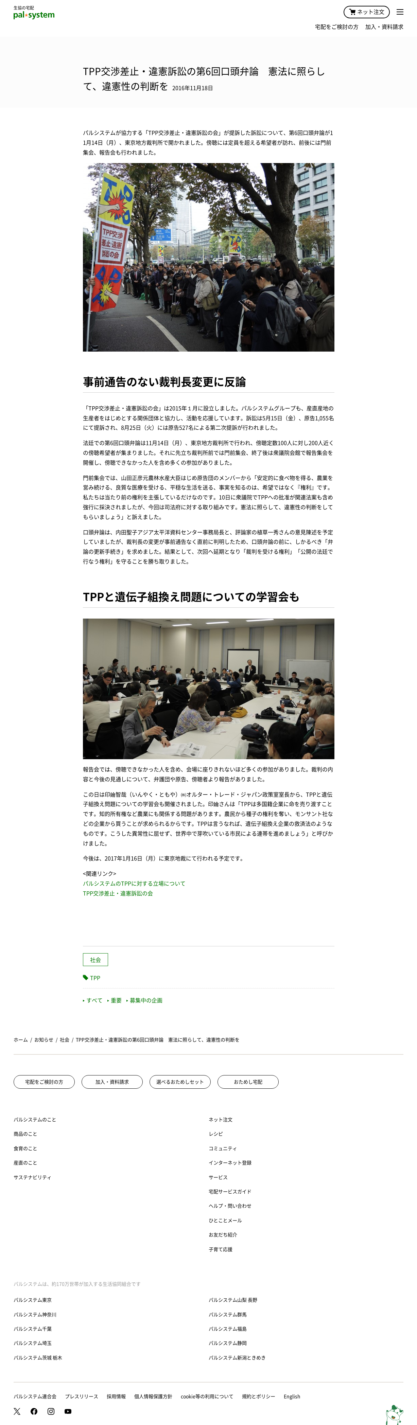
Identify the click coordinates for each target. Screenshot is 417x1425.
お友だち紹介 (223, 1234)
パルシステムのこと (35, 1119)
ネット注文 (366, 12)
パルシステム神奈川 (35, 1314)
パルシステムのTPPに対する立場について (134, 883)
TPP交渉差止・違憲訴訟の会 (118, 893)
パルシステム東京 (33, 1300)
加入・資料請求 (384, 27)
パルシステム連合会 (35, 1396)
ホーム (21, 1039)
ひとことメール (225, 1220)
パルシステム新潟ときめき (237, 1357)
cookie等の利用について (207, 1396)
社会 (95, 960)
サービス (218, 1177)
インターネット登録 (230, 1162)
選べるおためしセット (180, 1082)
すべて (93, 1000)
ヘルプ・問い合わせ (230, 1206)
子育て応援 (220, 1249)
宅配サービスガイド (230, 1191)
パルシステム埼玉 (33, 1343)
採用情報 (116, 1396)
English (292, 1396)
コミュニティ (223, 1148)
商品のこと (25, 1134)
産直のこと (25, 1162)
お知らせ (43, 1039)
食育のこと (25, 1148)
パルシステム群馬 (228, 1314)
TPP (95, 978)
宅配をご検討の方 (337, 27)
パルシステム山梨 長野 (233, 1300)
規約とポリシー (258, 1396)
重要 (114, 1000)
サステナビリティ (33, 1177)
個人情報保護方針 (153, 1396)
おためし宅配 (248, 1082)
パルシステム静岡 (228, 1343)
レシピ (216, 1134)
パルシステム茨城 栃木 (38, 1357)
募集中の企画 (144, 1000)
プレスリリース (81, 1396)
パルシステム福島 (228, 1328)
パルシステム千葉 (33, 1328)
